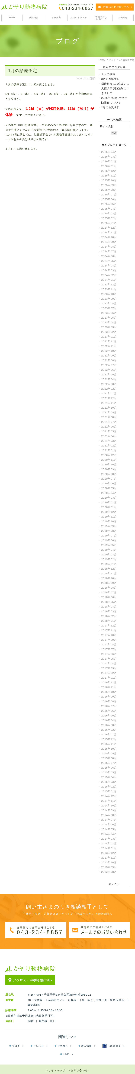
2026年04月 (109, 151)
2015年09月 (109, 753)
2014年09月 (109, 810)
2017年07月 (109, 649)
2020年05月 (109, 488)
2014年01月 (109, 848)
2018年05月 (109, 601)
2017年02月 (109, 672)
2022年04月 (109, 379)
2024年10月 (109, 237)
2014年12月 (109, 796)
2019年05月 (109, 544)
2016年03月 (109, 724)
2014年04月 (109, 833)
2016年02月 (109, 729)
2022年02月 (109, 388)
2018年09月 (109, 582)
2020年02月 (109, 502)
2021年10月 (109, 407)
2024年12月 (109, 227)
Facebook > (116, 1039)
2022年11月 (109, 346)
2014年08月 (109, 814)
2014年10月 (109, 805)
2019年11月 (109, 516)
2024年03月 (109, 270)
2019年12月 (109, 511)
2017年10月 (109, 634)
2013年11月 (109, 857)
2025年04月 (109, 208)
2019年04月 (109, 549)
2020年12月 (109, 454)
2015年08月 (109, 758)
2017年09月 (109, 639)
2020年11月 (109, 459)
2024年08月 (109, 246)
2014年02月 (109, 843)
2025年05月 (109, 203)
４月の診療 (108, 74)
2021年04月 (109, 436)
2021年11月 (109, 402)
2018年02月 (109, 616)
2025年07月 (109, 194)
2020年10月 (109, 464)
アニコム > (64, 1039)
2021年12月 (109, 398)
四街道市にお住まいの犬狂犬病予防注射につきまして (115, 88)
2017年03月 (109, 668)
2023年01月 (109, 336)
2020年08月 (109, 473)
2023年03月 (109, 327)
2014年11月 (109, 800)
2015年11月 (109, 743)
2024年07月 (109, 251)
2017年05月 (109, 658)
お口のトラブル (79, 17)
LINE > (68, 1047)
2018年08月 (109, 587)
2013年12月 (109, 852)
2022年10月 (109, 350)
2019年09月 (109, 526)
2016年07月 (109, 706)
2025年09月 (109, 185)
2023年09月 (109, 298)
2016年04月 (109, 720)
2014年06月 (109, 824)
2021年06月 (109, 426)
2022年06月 (109, 369)
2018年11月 (109, 573)
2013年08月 (109, 871)
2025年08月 (109, 189)
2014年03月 (109, 838)
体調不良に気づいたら (101, 17)
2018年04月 (109, 606)
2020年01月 (109, 507)
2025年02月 (109, 218)
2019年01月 (109, 563)
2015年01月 (109, 791)
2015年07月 (109, 762)
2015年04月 (109, 777)
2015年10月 (109, 748)
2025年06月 (109, 199)
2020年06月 (109, 483)
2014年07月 (109, 819)
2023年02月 (109, 331)
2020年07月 (109, 478)
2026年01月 (109, 166)
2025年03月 (109, 213)
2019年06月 (109, 540)
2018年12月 (109, 568)
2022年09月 (109, 355)
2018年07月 (109, 592)
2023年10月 (109, 293)
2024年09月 (109, 241)
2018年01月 (109, 620)
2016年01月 (109, 734)
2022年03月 (109, 383)
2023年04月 (109, 322)
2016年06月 (109, 710)
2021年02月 (109, 445)
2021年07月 (109, 421)
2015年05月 (109, 772)
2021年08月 (109, 417)
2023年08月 (109, 303)
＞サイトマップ (55, 1063)
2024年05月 (109, 260)
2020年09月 (109, 469)
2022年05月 (109, 374)
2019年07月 (109, 535)
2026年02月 (109, 161)
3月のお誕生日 (110, 78)
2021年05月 (109, 431)
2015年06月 (109, 767)
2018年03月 (109, 611)
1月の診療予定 (22, 70)
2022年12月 (109, 341)
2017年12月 (109, 625)
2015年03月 (109, 781)
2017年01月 (109, 677)
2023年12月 (109, 284)
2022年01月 (109, 393)
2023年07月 (109, 308)
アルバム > (40, 1039)
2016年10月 (109, 691)
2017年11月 (109, 630)
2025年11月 (109, 175)
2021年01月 (109, 450)
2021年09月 (109, 412)
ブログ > (18, 1039)
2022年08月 (109, 360)
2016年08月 (109, 701)
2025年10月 (109, 180)
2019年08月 (109, 530)
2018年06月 (109, 597)
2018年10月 (109, 578)
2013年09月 (109, 867)
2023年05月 (109, 317)
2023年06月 (109, 312)
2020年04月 (109, 492)
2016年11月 (109, 687)
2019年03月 (109, 554)
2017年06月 (109, 653)
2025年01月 (109, 222)
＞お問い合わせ (78, 1063)
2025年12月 (109, 170)
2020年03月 (109, 497)
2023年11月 (109, 289)
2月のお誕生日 (110, 107)
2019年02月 (109, 559)
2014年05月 (109, 829)
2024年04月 (109, 265)
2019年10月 (109, 521)
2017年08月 (109, 644)
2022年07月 (109, 364)
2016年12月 (109, 682)
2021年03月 (109, 440)
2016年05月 (109, 715)
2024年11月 (109, 232)
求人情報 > (88, 1039)
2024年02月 (109, 274)
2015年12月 (109, 739)
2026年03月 (109, 156)
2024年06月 (109, 256)
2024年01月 (109, 279)
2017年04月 (109, 663)
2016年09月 (109, 696)
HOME (11, 17)
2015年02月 (109, 786)
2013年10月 (109, 862)
